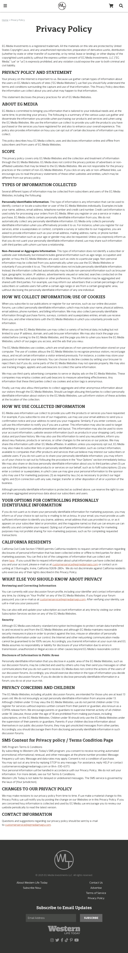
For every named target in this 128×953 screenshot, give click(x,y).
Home (5, 20)
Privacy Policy (96, 898)
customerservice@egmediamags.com (75, 564)
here (12, 560)
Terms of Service (96, 893)
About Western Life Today (32, 882)
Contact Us (96, 882)
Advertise (96, 887)
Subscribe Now (32, 887)
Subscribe (91, 917)
